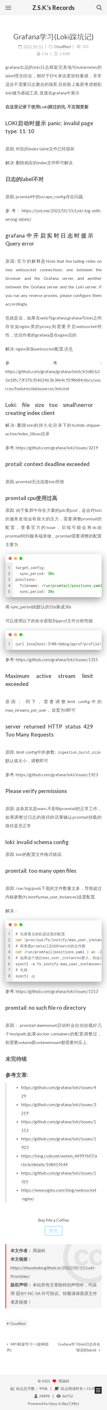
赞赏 (53, 1230)
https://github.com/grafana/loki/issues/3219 (57, 447)
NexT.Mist (70, 1403)
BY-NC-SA (28, 1293)
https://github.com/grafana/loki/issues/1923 (57, 774)
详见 (68, 348)
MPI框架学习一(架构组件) (28, 1347)
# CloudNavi (16, 1323)
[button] (8, 7)
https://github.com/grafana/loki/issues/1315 (57, 659)
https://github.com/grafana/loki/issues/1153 (57, 991)
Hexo (53, 1403)
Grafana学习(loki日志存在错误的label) (79, 1347)
